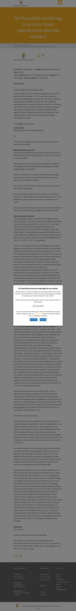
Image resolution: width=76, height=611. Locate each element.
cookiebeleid (38, 313)
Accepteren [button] (34, 319)
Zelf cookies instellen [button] (38, 306)
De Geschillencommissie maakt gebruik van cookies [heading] (38, 288)
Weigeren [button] (43, 319)
